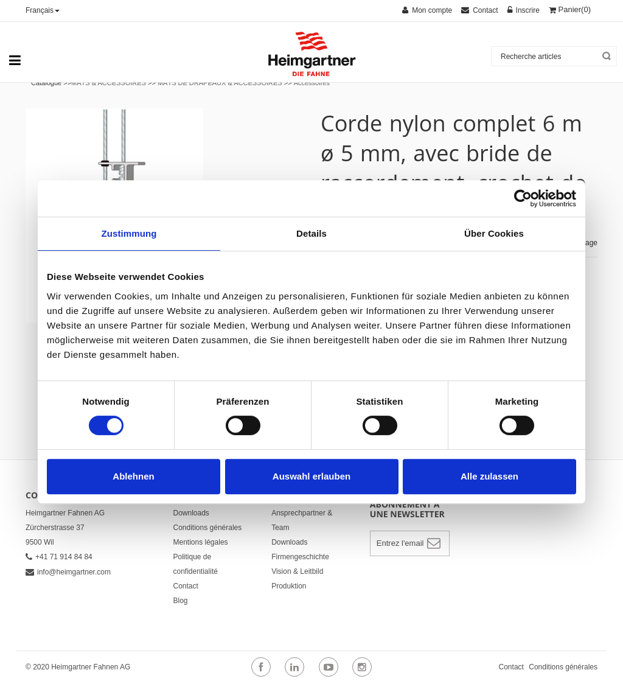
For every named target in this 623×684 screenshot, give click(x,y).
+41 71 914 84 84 (59, 557)
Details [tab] (311, 233)
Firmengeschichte (300, 557)
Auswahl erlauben (311, 476)
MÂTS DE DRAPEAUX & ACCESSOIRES (220, 82)
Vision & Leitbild (297, 571)
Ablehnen (133, 476)
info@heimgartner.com (68, 572)
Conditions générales (207, 527)
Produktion (288, 586)
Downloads (191, 513)
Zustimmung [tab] (129, 233)
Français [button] (43, 10)
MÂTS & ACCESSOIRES (108, 82)
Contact (185, 586)
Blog (180, 600)
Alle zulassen (489, 476)
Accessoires (312, 82)
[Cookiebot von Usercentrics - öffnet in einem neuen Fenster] (523, 198)
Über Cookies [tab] (494, 233)
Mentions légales (200, 542)
